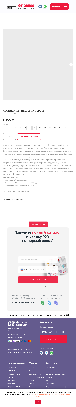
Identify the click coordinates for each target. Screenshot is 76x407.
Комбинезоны (51, 368)
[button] (59, 6)
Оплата (10, 377)
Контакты (32, 387)
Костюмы (49, 377)
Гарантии (11, 384)
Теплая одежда (52, 371)
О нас (31, 368)
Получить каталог (38, 285)
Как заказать (12, 367)
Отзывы (31, 384)
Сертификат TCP (35, 374)
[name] (38, 265)
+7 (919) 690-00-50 (23, 308)
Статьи (31, 380)
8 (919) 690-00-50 (52, 332)
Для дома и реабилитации (56, 374)
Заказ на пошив (14, 374)
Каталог (32, 371)
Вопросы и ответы (14, 387)
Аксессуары (50, 384)
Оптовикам (12, 371)
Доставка (11, 380)
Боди (48, 380)
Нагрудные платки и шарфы (56, 387)
